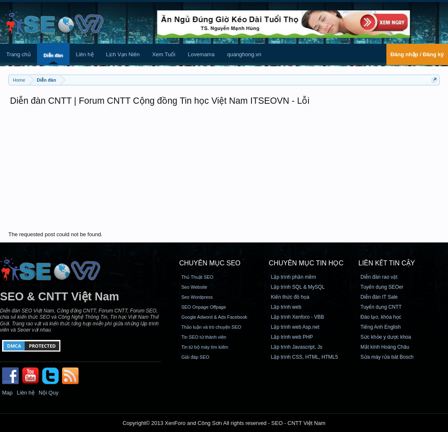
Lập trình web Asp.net (295, 327)
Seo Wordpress (197, 297)
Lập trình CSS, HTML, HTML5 (304, 357)
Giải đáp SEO (195, 357)
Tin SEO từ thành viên (203, 337)
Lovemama (201, 54)
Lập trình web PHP (292, 337)
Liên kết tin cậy (386, 263)
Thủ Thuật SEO (197, 277)
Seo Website (194, 287)
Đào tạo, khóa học (381, 317)
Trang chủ (18, 54)
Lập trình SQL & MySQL (298, 287)
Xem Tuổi (163, 54)
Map (7, 393)
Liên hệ (84, 54)
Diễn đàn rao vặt (379, 277)
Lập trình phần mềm (293, 277)
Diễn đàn (53, 55)
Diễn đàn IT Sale (379, 297)
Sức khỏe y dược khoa (386, 337)
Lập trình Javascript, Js (297, 347)
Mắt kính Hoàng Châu (385, 347)
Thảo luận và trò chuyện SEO (211, 327)
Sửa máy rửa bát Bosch (387, 357)
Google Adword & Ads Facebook (214, 317)
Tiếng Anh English (381, 327)
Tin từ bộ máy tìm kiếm (204, 347)
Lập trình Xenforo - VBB (297, 317)
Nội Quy (49, 393)
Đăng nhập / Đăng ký (417, 54)
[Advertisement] (224, 168)
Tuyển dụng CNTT (381, 307)
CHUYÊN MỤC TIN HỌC (306, 263)
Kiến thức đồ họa (290, 297)
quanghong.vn (244, 54)
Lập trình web (286, 307)
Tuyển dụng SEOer (382, 287)
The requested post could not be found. (55, 234)
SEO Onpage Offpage (203, 307)
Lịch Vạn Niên (123, 54)
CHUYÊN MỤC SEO (209, 263)
